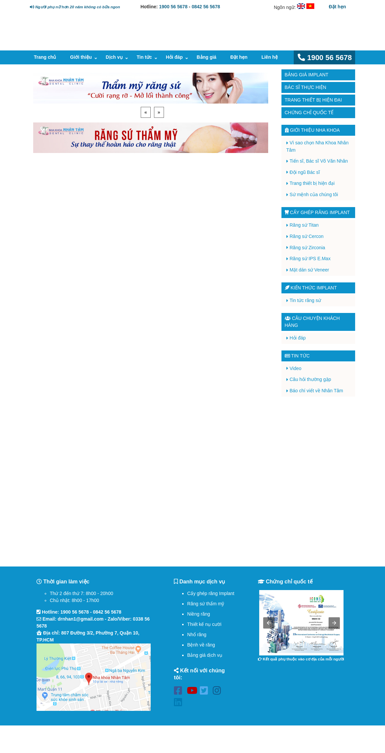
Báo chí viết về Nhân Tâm (316, 390)
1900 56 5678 (173, 6)
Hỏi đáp (174, 57)
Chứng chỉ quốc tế (309, 112)
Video (296, 368)
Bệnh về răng (201, 644)
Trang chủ (45, 57)
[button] (268, 623)
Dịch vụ (114, 57)
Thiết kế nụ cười (204, 624)
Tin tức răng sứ (305, 300)
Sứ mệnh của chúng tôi (314, 194)
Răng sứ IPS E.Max (310, 258)
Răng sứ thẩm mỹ (205, 603)
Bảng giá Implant (307, 74)
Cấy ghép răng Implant (210, 593)
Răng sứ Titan (304, 225)
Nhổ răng (196, 634)
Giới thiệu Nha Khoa (312, 130)
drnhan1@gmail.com (81, 619)
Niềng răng (198, 614)
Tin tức (144, 57)
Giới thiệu (81, 57)
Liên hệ (270, 57)
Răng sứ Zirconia (307, 247)
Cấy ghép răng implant (317, 212)
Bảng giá (206, 57)
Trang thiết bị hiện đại (313, 100)
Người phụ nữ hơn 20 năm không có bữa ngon (75, 7)
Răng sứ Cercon (307, 236)
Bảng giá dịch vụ (204, 655)
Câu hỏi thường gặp (310, 379)
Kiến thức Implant (311, 287)
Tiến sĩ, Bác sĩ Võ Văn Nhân (319, 161)
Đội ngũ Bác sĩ (305, 172)
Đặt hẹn (337, 6)
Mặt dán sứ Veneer (309, 269)
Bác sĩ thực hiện (305, 87)
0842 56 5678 (206, 6)
